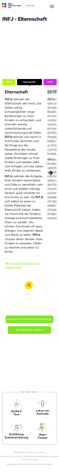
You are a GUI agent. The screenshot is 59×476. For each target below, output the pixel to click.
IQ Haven (40, 452)
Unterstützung (30, 459)
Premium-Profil (29, 330)
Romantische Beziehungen (29, 319)
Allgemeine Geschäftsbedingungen (41, 456)
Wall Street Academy (24, 452)
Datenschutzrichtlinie (11, 456)
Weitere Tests (29, 392)
